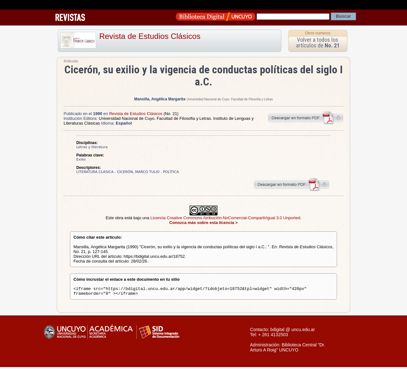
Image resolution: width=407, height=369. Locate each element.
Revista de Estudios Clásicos (149, 36)
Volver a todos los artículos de (318, 42)
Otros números (317, 33)
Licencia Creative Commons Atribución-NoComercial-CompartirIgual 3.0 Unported (225, 217)
